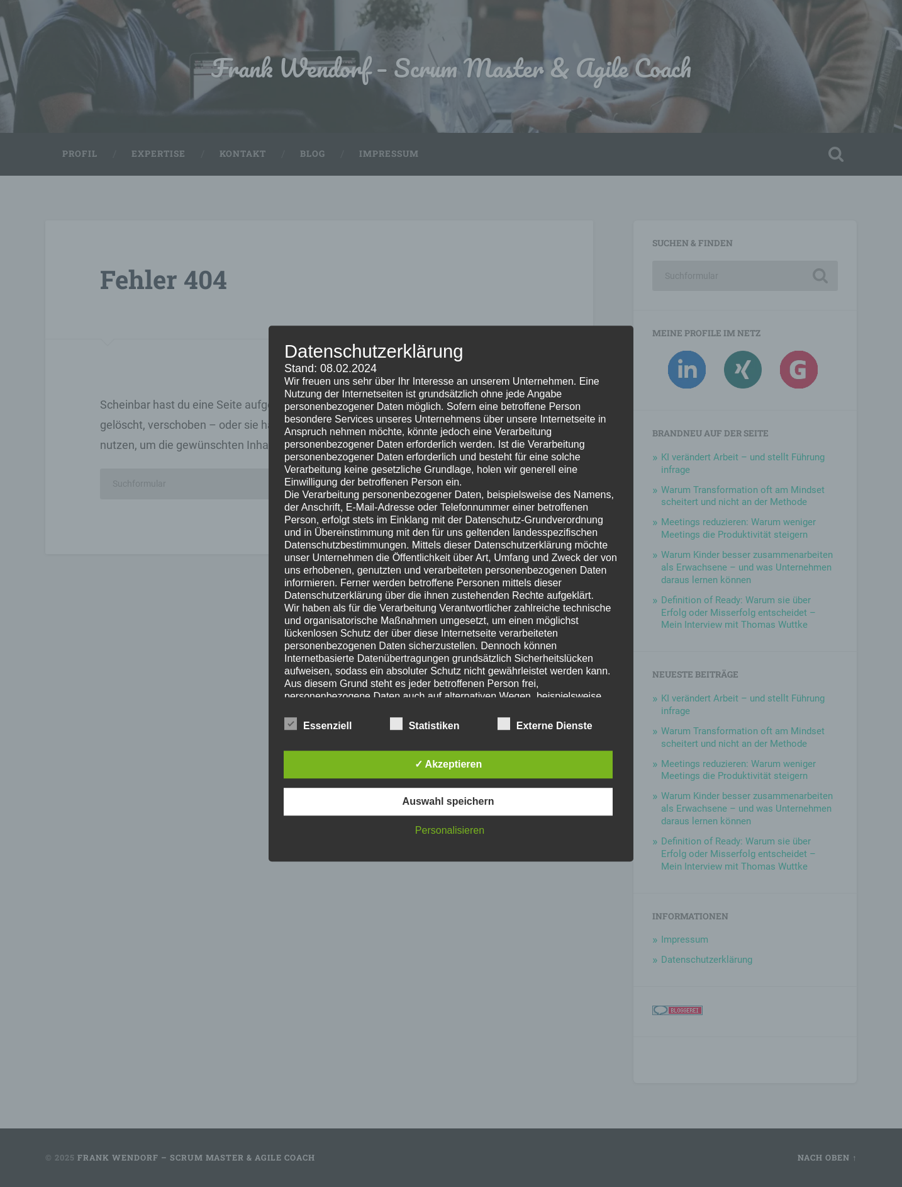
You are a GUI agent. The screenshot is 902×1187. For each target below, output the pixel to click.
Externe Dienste (545, 724)
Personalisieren (449, 830)
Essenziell (318, 724)
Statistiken (425, 724)
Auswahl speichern (448, 801)
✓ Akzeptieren (448, 764)
